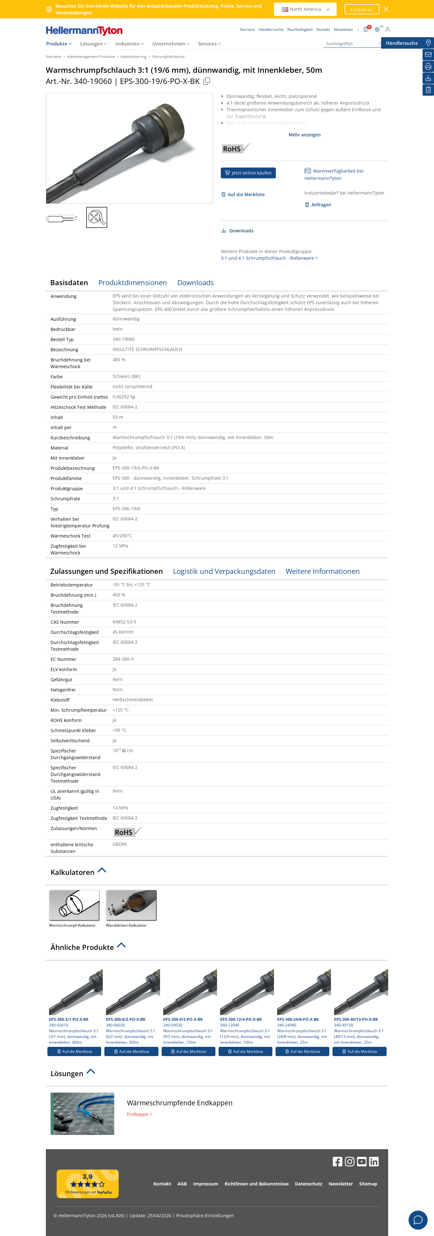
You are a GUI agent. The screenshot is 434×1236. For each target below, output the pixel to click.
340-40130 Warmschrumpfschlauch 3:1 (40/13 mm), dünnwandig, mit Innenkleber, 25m (360, 1004)
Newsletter (341, 1184)
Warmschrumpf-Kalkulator (74, 908)
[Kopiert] (206, 80)
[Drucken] (428, 66)
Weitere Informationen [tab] (323, 571)
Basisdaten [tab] (69, 282)
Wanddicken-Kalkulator (131, 908)
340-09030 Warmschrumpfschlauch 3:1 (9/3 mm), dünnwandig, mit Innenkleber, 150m (189, 1004)
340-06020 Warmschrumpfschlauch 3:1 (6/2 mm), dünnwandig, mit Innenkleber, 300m (132, 1004)
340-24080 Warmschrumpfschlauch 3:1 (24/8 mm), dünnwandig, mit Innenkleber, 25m (303, 1004)
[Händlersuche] (428, 43)
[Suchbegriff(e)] (355, 44)
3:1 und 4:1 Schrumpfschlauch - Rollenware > (269, 258)
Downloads (237, 231)
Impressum (205, 1184)
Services (207, 43)
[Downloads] (428, 78)
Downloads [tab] (195, 282)
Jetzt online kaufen (248, 173)
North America (306, 9)
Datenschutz (308, 1184)
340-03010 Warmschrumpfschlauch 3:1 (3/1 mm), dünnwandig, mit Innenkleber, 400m (75, 1004)
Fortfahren (362, 10)
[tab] (217, 874)
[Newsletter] (428, 54)
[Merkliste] (428, 90)
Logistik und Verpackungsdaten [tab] (224, 571)
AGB (182, 1184)
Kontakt (162, 1184)
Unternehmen (169, 43)
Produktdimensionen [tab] (132, 282)
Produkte (56, 43)
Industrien (128, 43)
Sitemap (368, 1184)
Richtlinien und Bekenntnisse (257, 1184)
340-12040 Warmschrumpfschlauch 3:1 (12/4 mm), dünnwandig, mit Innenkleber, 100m (246, 1004)
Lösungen (91, 43)
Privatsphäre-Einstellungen (205, 1215)
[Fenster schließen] (386, 9)
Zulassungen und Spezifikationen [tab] (106, 571)
